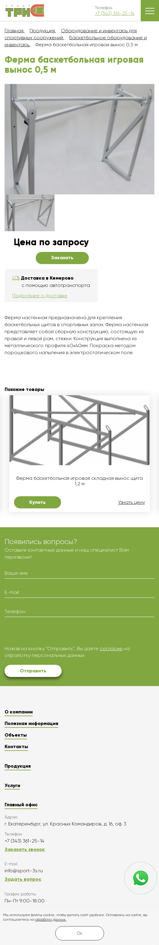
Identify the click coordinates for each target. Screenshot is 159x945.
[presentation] (51, 633)
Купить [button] (37, 502)
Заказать (62, 257)
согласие (111, 648)
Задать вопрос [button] (23, 879)
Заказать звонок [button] (25, 849)
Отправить (33, 671)
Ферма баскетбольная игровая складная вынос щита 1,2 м (79, 481)
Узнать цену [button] (131, 502)
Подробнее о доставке (39, 295)
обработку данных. (50, 920)
